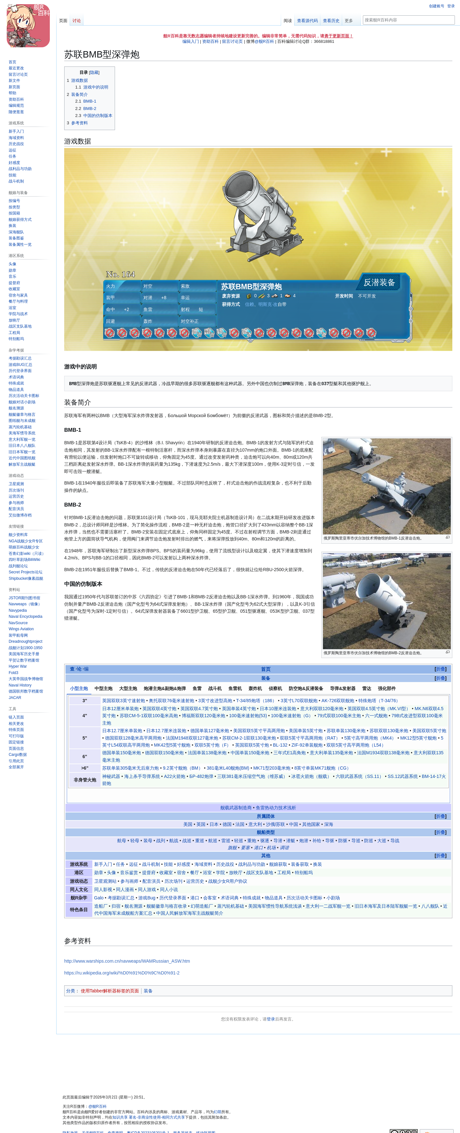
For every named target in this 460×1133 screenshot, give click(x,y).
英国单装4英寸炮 (239, 708)
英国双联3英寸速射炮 (123, 700)
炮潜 (303, 826)
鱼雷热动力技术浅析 (276, 793)
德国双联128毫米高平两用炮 (133, 738)
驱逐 (264, 826)
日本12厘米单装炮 (120, 708)
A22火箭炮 (174, 776)
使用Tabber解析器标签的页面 (110, 977)
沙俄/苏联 (275, 810)
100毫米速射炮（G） (292, 715)
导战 (394, 826)
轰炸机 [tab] (255, 688)
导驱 (329, 826)
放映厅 (235, 858)
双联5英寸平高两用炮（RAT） (310, 738)
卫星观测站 (105, 867)
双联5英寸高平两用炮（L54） (356, 745)
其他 (265, 842)
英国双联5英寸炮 (252, 745)
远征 (133, 850)
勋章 (98, 858)
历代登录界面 (172, 884)
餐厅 (194, 858)
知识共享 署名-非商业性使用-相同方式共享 (148, 1103)
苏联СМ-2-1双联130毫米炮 (249, 738)
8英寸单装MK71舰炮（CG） (323, 768)
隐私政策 (70, 1119)
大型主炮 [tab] (128, 688)
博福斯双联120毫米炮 (203, 715)
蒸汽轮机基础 (230, 892)
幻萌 (217, 1098)
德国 (227, 810)
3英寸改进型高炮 (215, 700)
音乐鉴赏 (129, 858)
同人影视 (103, 875)
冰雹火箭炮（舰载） (311, 776)
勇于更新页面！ (338, 36)
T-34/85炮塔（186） (256, 700)
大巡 (381, 826)
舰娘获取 (278, 850)
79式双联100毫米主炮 (339, 715)
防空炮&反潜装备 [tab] (306, 688)
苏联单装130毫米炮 (346, 730)
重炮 (251, 826)
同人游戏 (147, 875)
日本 (214, 810)
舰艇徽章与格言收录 (167, 892)
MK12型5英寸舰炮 (418, 738)
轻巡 (238, 826)
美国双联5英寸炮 (429, 730)
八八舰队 (430, 892)
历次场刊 (173, 867)
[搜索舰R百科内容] (409, 20)
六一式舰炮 (376, 715)
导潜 (277, 826)
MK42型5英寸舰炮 (172, 745)
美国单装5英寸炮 (306, 730)
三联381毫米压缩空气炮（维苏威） (252, 776)
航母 (121, 826)
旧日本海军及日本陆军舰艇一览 (386, 892)
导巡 (355, 826)
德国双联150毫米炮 (164, 752)
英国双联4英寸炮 (159, 708)
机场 (271, 833)
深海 (328, 810)
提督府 (149, 858)
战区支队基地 (259, 858)
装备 (265, 678)
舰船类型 (266, 818)
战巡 (186, 826)
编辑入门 (190, 41)
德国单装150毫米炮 (121, 752)
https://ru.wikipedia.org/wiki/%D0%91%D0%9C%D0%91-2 (122, 959)
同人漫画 (125, 875)
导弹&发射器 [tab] (343, 688)
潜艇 (290, 826)
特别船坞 (304, 858)
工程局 (284, 858)
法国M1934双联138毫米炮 (383, 752)
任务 (120, 850)
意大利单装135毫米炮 (331, 752)
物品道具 (274, 884)
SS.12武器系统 (403, 776)
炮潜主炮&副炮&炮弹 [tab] (165, 688)
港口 (258, 833)
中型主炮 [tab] (103, 688)
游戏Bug (146, 884)
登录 (271, 1005)
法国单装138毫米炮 (207, 752)
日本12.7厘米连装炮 (166, 730)
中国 (293, 810)
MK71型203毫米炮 (271, 768)
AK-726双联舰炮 (338, 700)
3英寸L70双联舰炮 (299, 700)
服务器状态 (182, 1119)
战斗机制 (151, 850)
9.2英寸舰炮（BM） (183, 768)
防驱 (342, 826)
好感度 (183, 850)
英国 (200, 810)
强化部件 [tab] (387, 688)
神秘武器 (111, 776)
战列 (160, 826)
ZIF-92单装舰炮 (306, 745)
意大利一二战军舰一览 (328, 892)
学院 (220, 858)
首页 (266, 669)
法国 (239, 810)
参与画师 (129, 867)
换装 (317, 850)
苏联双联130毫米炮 (389, 730)
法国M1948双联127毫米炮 (192, 738)
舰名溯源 (133, 892)
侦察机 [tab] (275, 688)
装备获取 (300, 850)
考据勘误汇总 (121, 884)
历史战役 (225, 850)
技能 (168, 850)
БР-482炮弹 (201, 776)
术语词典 (230, 884)
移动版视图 (205, 1119)
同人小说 (169, 875)
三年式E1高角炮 (289, 752)
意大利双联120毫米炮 (321, 708)
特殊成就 (252, 884)
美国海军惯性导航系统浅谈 (275, 892)
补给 (316, 826)
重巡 (199, 826)
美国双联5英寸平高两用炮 (259, 730)
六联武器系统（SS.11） (360, 776)
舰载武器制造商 (236, 793)
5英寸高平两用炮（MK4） (370, 738)
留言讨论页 (232, 41)
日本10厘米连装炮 (278, 708)
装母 (147, 826)
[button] (16, 767)
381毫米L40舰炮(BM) (228, 768)
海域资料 (203, 850)
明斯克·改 (268, 304)
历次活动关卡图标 (304, 884)
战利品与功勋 (251, 850)
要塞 (245, 833)
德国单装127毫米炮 (209, 730)
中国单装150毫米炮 (250, 752)
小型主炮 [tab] (79, 688)
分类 (70, 977)
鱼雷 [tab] (197, 688)
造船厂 (101, 892)
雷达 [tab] (366, 688)
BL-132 (280, 745)
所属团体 (266, 802)
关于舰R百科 (93, 1119)
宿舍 (181, 858)
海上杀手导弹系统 (142, 776)
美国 (187, 810)
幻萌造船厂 (202, 892)
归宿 (115, 892)
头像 (111, 858)
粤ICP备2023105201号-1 (148, 1119)
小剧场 (333, 884)
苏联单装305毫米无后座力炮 (130, 768)
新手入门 (103, 850)
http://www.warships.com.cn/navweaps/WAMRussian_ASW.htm (127, 947)
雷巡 (225, 826)
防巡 (368, 826)
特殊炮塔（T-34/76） (379, 700)
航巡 (212, 826)
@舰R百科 (264, 41)
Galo (99, 884)
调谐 (284, 833)
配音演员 (151, 867)
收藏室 (166, 858)
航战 (173, 826)
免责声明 (115, 1119)
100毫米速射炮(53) (248, 715)
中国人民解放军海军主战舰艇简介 (189, 899)
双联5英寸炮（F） (213, 745)
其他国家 (311, 810)
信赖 (249, 304)
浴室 (207, 858)
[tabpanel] (258, 742)
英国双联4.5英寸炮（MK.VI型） (379, 708)
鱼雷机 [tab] (235, 688)
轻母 (134, 826)
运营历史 (195, 867)
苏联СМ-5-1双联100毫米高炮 (149, 715)
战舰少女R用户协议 (227, 867)
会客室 (210, 884)
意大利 (255, 810)
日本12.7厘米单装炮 (122, 730)
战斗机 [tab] (215, 688)
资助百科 (210, 41)
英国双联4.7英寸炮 (199, 708)
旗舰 (232, 833)
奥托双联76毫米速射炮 (171, 700)
